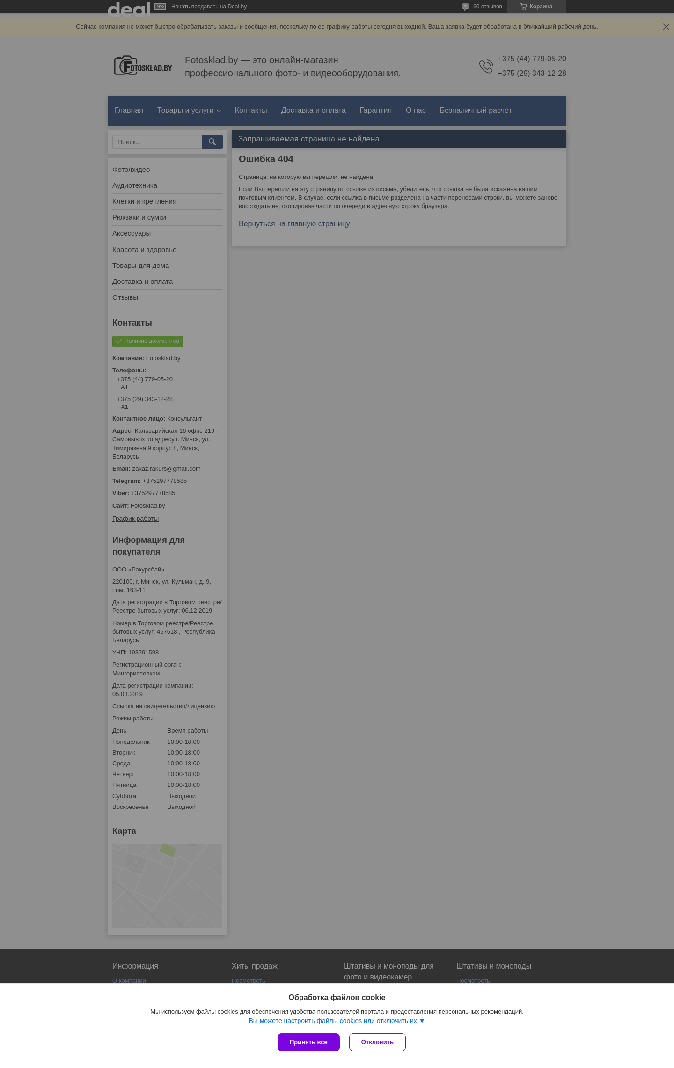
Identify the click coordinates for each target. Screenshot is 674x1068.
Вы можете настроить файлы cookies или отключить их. (333, 1020)
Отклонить (377, 1042)
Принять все (309, 1042)
